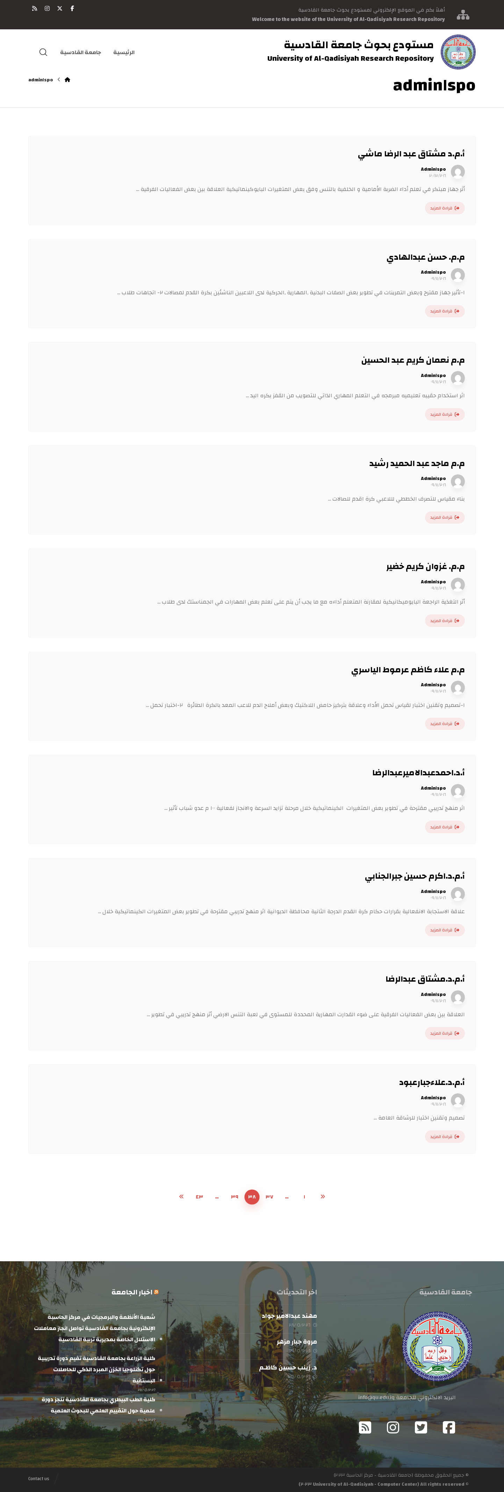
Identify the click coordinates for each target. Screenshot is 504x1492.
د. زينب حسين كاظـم (288, 1367)
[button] (72, 8)
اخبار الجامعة (131, 1292)
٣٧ (269, 1197)
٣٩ (234, 1197)
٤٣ (199, 1197)
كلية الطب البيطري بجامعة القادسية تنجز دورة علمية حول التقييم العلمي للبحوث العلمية (98, 1405)
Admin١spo (433, 169)
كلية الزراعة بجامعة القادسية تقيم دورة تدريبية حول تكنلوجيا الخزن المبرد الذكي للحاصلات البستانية (96, 1369)
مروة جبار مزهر (297, 1341)
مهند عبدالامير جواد (289, 1316)
